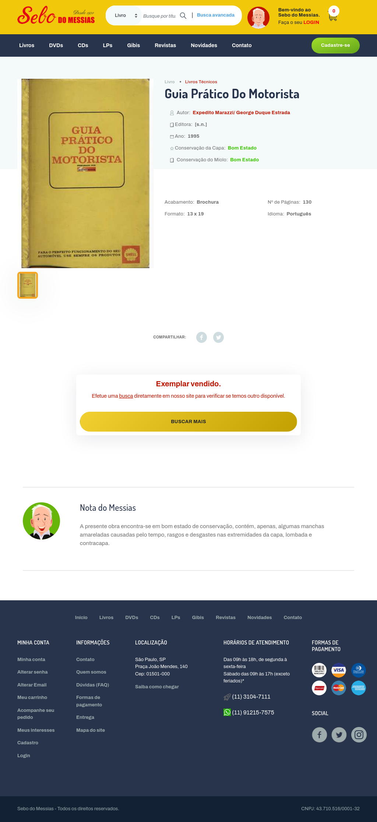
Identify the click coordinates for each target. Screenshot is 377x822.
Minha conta (31, 659)
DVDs (56, 45)
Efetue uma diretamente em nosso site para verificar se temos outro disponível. (188, 396)
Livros (26, 45)
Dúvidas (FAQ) (92, 685)
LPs (108, 45)
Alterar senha (32, 672)
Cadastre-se (335, 45)
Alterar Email (31, 685)
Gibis (133, 45)
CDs (83, 45)
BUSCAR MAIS (188, 421)
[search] (160, 15)
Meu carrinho (32, 697)
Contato (242, 45)
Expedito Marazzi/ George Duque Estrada (241, 112)
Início (81, 617)
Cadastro (27, 742)
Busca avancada (216, 15)
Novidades (204, 45)
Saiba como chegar (157, 686)
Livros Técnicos (201, 82)
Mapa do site (90, 730)
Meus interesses (36, 730)
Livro (170, 82)
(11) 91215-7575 (248, 712)
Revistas (165, 45)
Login (23, 755)
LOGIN (311, 22)
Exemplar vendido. (188, 384)
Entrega (85, 717)
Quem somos (91, 672)
